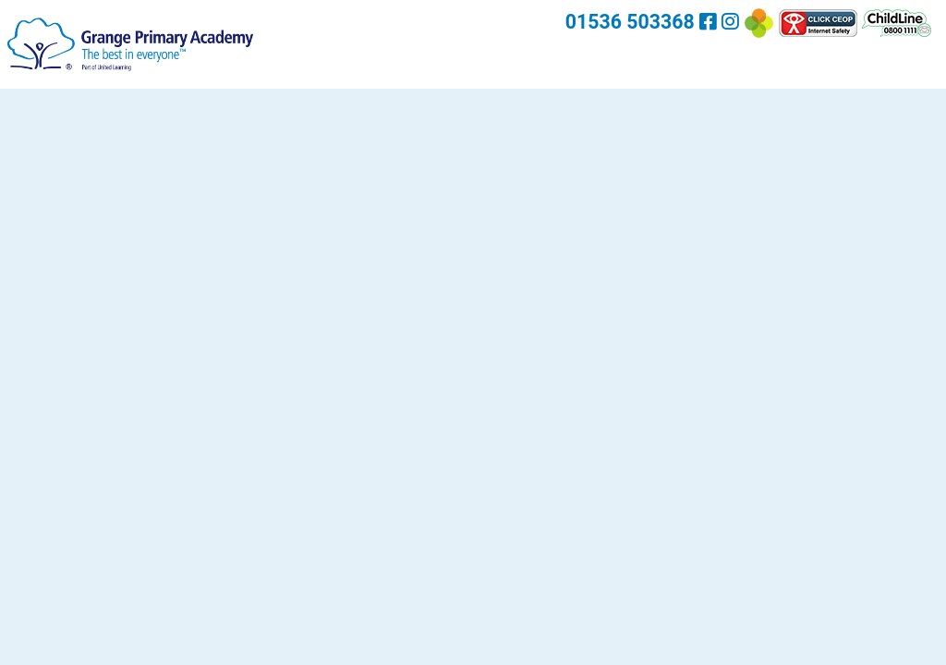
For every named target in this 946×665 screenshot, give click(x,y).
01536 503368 (630, 21)
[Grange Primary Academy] (130, 43)
